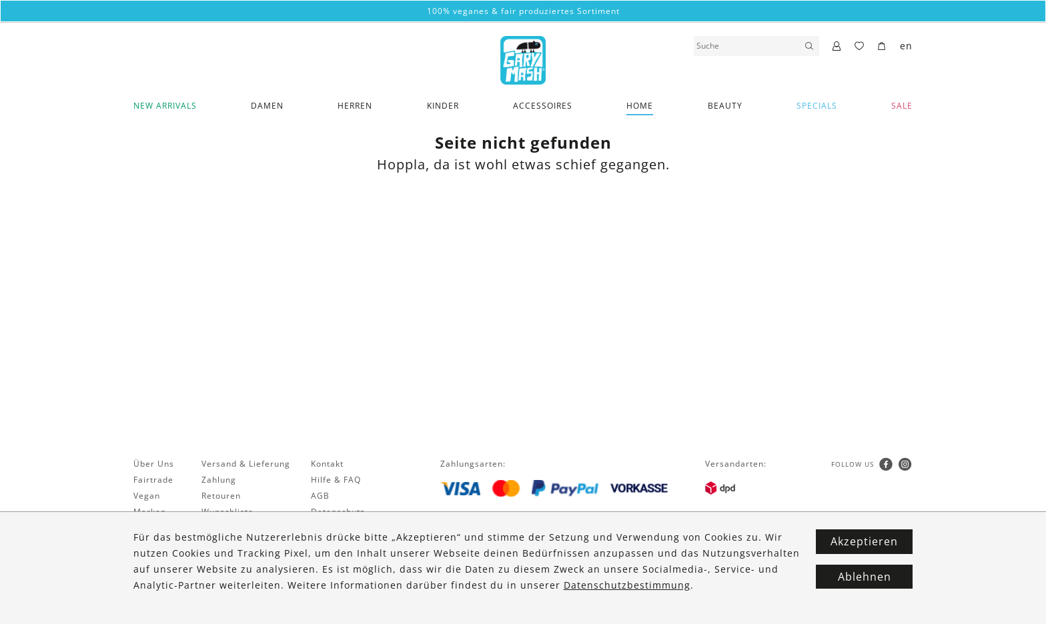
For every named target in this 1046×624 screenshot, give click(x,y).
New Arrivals (165, 105)
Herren (355, 105)
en (906, 45)
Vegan (146, 495)
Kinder (443, 105)
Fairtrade (153, 479)
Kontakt (327, 463)
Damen (267, 105)
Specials (817, 105)
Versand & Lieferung (245, 463)
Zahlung (218, 479)
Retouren (221, 495)
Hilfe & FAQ (336, 479)
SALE (902, 105)
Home (639, 105)
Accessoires (542, 105)
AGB (320, 495)
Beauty (725, 105)
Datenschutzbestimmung (627, 585)
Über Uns (153, 463)
